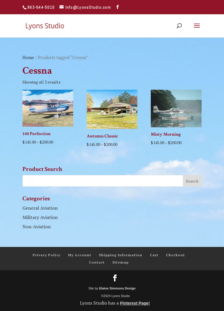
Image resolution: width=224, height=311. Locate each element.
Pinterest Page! (135, 303)
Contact (97, 262)
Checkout (175, 255)
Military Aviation (40, 217)
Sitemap (120, 262)
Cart (154, 255)
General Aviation (40, 208)
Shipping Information (120, 255)
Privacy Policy (46, 255)
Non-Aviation (36, 226)
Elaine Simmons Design (117, 288)
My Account (79, 255)
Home (28, 57)
